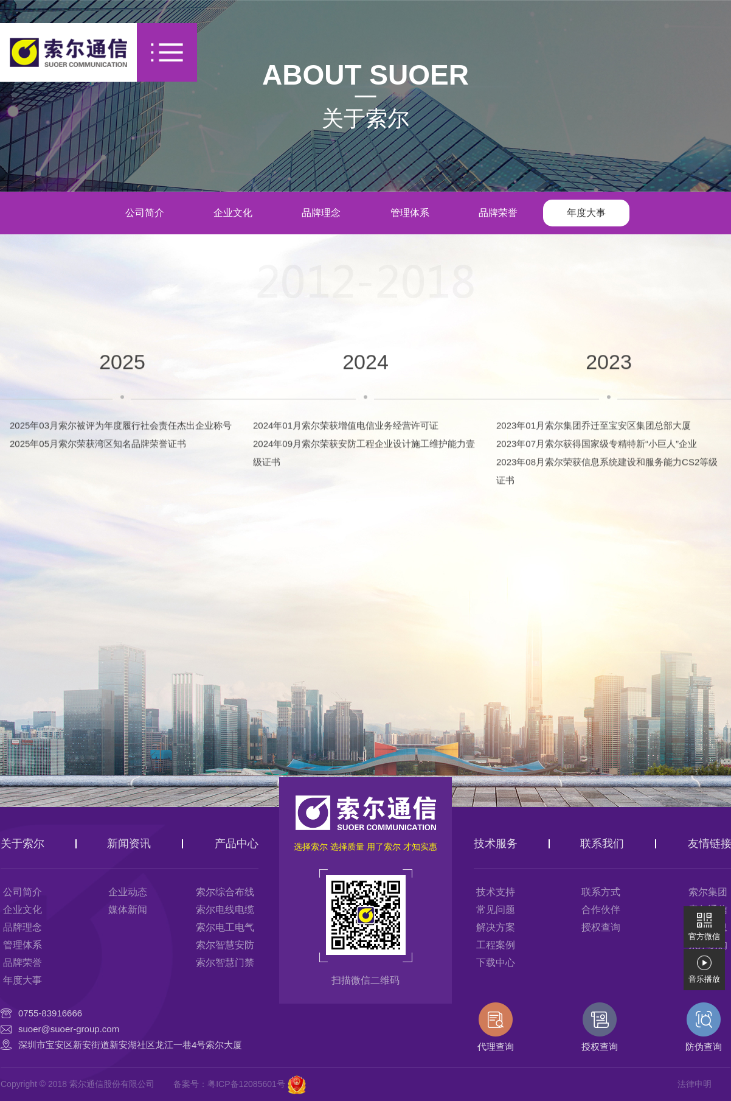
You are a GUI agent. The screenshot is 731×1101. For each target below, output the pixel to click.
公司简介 (144, 213)
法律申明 (694, 1084)
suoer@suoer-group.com (68, 1029)
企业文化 (232, 213)
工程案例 (495, 945)
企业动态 (127, 892)
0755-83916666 (50, 1013)
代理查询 (495, 1027)
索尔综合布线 (225, 892)
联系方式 (600, 892)
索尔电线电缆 (225, 909)
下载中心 (495, 962)
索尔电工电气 (225, 927)
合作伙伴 (600, 909)
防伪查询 (703, 1027)
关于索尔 (365, 118)
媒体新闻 (127, 909)
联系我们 (602, 843)
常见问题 (495, 909)
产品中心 (236, 843)
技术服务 (496, 843)
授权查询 (600, 927)
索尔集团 (707, 892)
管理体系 (409, 213)
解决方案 (495, 927)
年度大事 (586, 213)
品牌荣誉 (498, 213)
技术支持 (495, 892)
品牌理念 (321, 213)
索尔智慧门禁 (225, 962)
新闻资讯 (129, 843)
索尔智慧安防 (225, 945)
